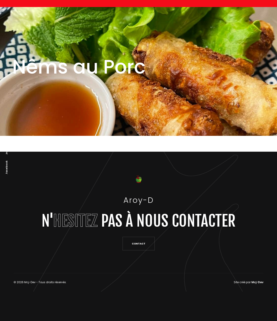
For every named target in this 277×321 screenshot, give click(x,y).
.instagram (6, 147)
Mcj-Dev (257, 282)
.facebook (6, 167)
